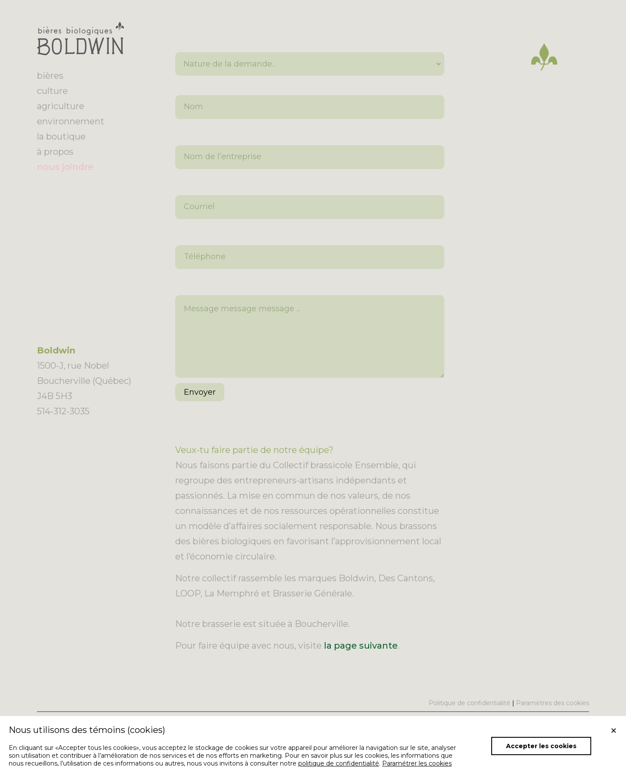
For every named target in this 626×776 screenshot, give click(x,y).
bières (50, 75)
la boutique (61, 136)
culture (52, 91)
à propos (55, 152)
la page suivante (361, 658)
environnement (70, 121)
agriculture (60, 106)
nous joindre (65, 167)
